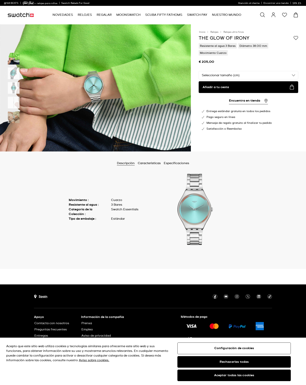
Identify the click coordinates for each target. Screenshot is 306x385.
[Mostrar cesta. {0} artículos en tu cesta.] (295, 14)
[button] (284, 14)
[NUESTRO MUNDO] (226, 15)
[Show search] (262, 14)
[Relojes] (85, 15)
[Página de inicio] (21, 15)
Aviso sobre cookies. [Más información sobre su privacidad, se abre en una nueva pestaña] (94, 360)
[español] (297, 3)
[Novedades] (62, 15)
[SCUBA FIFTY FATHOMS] (163, 15)
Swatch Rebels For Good (75, 3)
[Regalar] (104, 15)
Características (149, 163)
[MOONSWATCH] (128, 15)
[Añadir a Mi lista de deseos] (296, 37)
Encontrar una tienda (276, 3)
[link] (28, 3)
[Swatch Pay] (197, 15)
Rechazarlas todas (234, 361)
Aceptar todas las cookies (234, 375)
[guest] (273, 14)
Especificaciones (176, 163)
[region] (153, 361)
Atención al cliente (249, 3)
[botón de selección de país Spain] (40, 296)
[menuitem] (62, 15)
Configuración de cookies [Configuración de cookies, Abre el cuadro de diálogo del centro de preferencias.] (234, 348)
